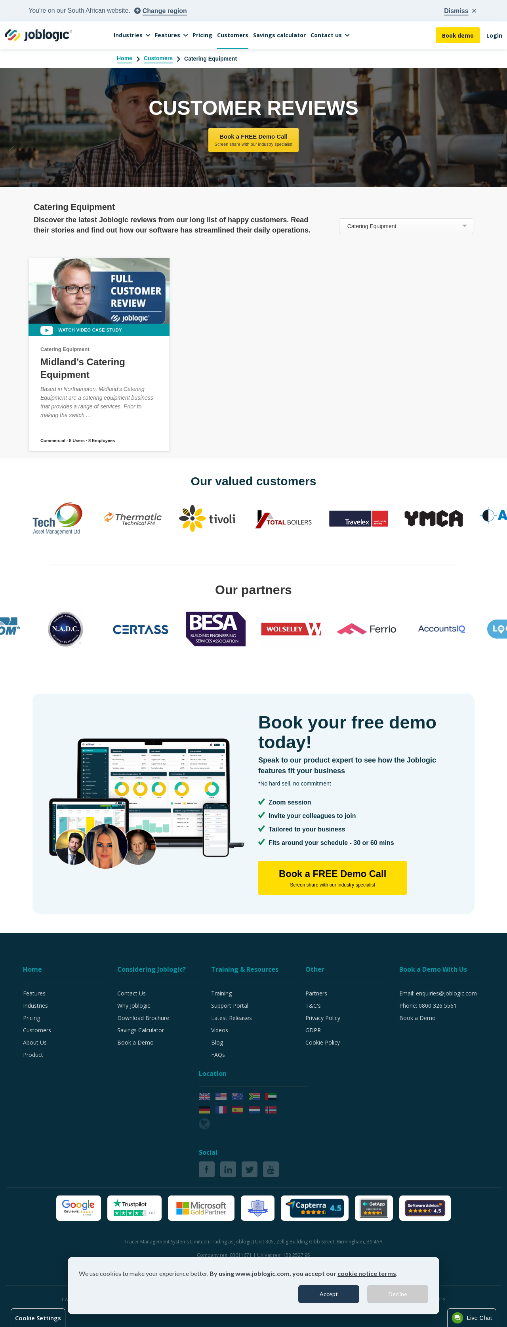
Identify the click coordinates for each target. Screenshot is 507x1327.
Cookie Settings (38, 1318)
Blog (217, 1042)
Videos (219, 1030)
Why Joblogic (133, 1005)
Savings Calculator (140, 1030)
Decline (398, 1294)
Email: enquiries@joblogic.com (438, 993)
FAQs (218, 1054)
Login (494, 35)
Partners (316, 993)
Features (167, 35)
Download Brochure (143, 1018)
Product (33, 1054)
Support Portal (229, 1005)
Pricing (202, 35)
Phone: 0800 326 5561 (428, 1005)
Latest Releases (231, 1018)
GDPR (313, 1030)
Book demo (458, 35)
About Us (35, 1042)
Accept (329, 1294)
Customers (232, 35)
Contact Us (131, 993)
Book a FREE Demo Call (253, 140)
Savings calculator (279, 35)
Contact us (326, 35)
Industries (128, 35)
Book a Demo (135, 1042)
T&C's (313, 1005)
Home (124, 58)
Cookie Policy (322, 1042)
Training (221, 993)
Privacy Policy (322, 1018)
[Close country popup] (460, 11)
